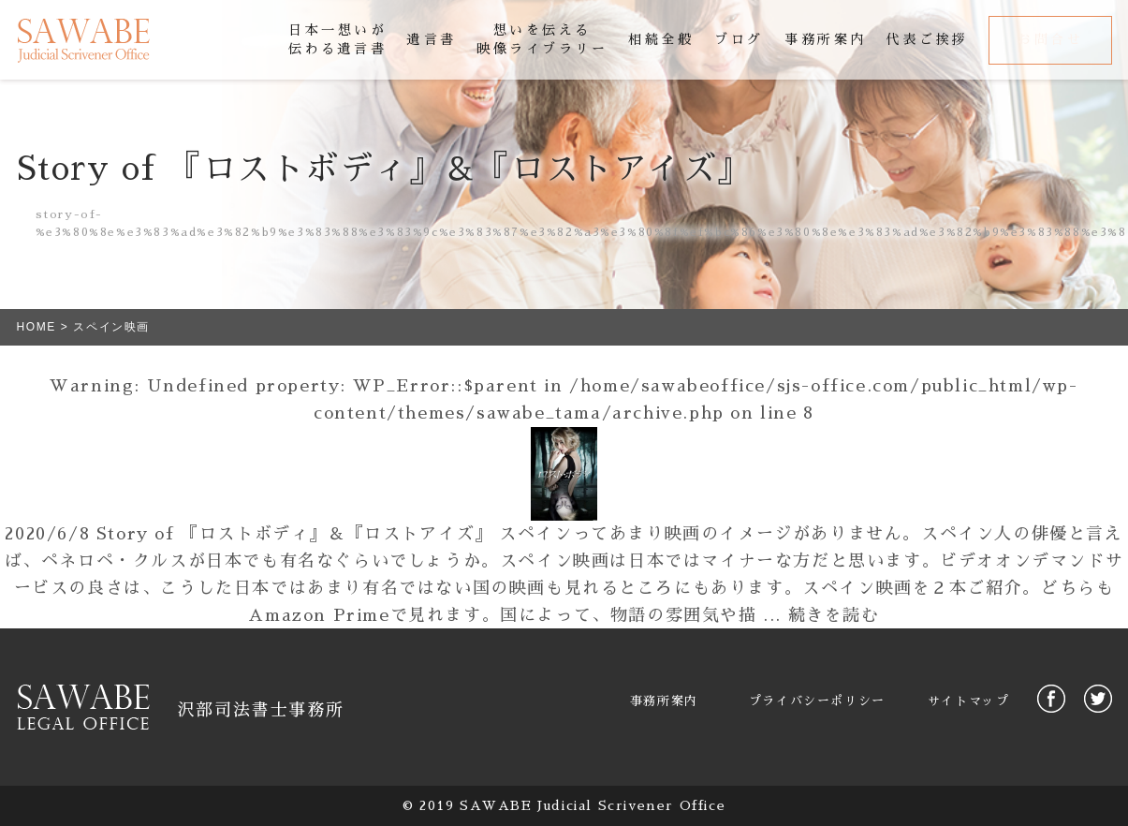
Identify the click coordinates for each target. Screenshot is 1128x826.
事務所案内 (664, 701)
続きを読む (834, 615)
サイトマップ (969, 701)
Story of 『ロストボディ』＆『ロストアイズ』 (294, 533)
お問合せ (1050, 39)
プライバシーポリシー (817, 701)
